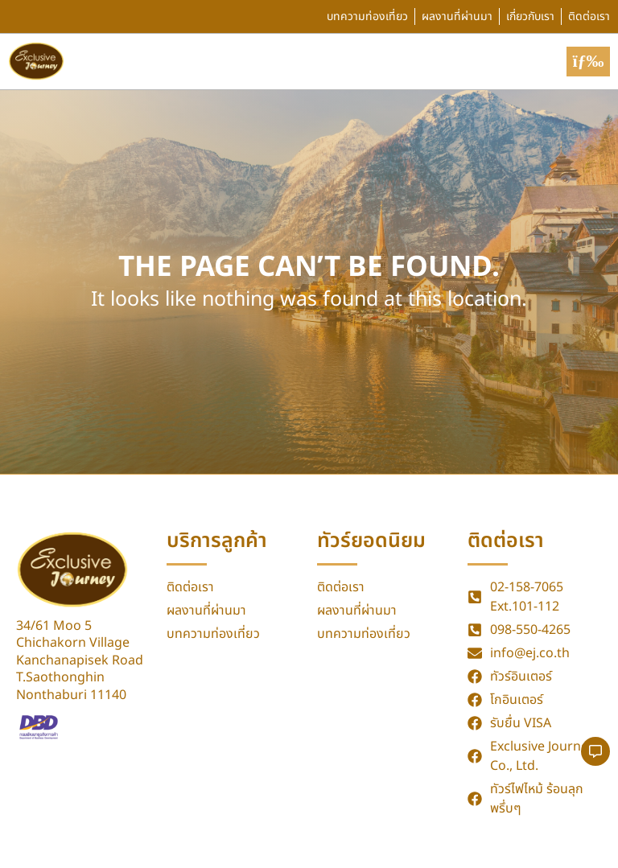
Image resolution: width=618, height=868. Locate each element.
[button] (588, 61)
